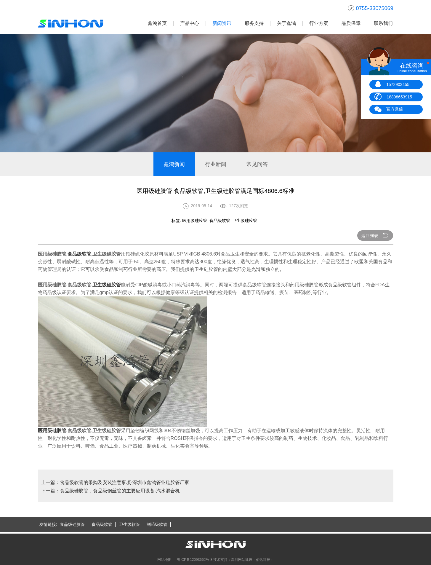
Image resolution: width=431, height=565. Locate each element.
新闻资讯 (221, 23)
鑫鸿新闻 (174, 164)
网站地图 (164, 560)
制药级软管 (157, 524)
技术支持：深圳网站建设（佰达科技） (243, 560)
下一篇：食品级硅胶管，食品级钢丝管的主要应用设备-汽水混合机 (110, 490)
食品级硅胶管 (72, 524)
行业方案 (318, 23)
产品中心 (189, 23)
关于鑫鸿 (286, 23)
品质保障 (351, 23)
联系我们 (383, 23)
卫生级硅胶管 (106, 284)
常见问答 (257, 164)
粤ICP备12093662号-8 (194, 560)
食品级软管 (79, 253)
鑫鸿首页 (157, 23)
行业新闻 (215, 164)
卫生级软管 (129, 524)
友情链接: (48, 524)
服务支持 (254, 23)
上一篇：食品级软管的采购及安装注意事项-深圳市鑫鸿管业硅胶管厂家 (115, 482)
